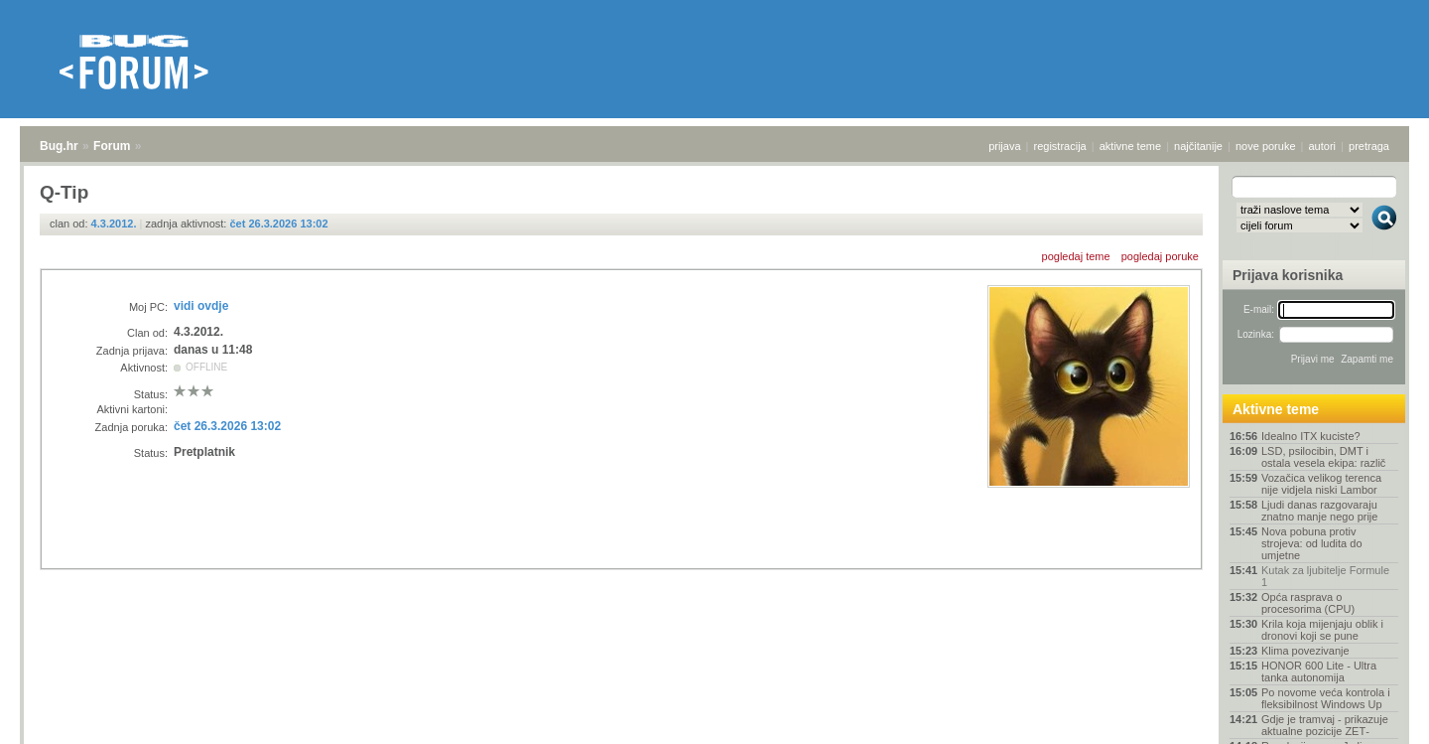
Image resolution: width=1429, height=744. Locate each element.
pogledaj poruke (1160, 256)
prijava (1004, 146)
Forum (111, 146)
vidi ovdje (201, 306)
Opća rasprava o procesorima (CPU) (1308, 603)
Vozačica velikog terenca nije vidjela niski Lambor (1321, 484)
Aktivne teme (1276, 409)
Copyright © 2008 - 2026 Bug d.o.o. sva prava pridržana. (714, 738)
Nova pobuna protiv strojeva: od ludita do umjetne (1312, 543)
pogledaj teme (1076, 256)
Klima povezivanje (1305, 651)
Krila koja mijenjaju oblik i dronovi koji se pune (1322, 630)
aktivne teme (1130, 146)
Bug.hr (59, 146)
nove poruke (1265, 146)
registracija (1060, 146)
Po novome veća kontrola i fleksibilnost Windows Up (1325, 698)
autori (1323, 146)
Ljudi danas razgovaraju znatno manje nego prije (1319, 510)
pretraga (1369, 146)
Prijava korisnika (1288, 275)
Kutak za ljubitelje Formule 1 (1325, 576)
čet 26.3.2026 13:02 (278, 223)
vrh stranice (1375, 715)
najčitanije (1198, 146)
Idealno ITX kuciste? (1311, 436)
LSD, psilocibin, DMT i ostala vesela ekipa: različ (1323, 457)
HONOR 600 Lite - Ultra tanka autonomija (1318, 671)
